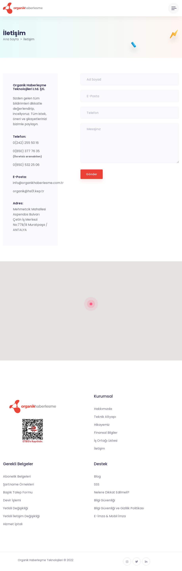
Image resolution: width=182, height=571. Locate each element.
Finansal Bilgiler (106, 432)
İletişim (99, 448)
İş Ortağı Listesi (105, 440)
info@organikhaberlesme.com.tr (38, 183)
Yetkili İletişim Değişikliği (21, 516)
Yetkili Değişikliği (15, 508)
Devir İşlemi (12, 500)
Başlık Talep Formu (18, 492)
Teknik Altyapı (105, 416)
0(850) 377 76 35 (26, 151)
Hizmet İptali (12, 524)
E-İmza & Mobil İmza (110, 516)
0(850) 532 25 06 (26, 164)
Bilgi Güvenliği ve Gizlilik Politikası (119, 508)
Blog (97, 476)
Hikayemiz (102, 424)
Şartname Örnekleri (18, 484)
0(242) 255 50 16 (26, 142)
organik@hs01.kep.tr (28, 191)
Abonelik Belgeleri (17, 476)
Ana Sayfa (11, 39)
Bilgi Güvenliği (104, 500)
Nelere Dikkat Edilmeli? (111, 492)
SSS (96, 484)
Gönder (91, 174)
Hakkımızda (103, 409)
